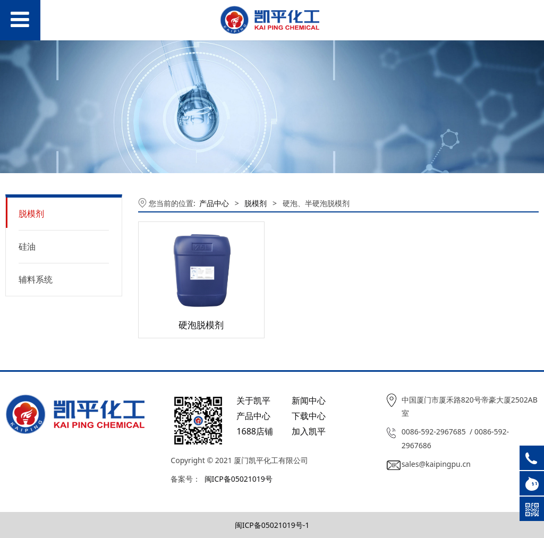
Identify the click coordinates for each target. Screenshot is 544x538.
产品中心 (214, 203)
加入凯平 (309, 431)
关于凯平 (253, 400)
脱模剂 (31, 213)
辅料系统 (36, 279)
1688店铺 (254, 431)
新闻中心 (309, 400)
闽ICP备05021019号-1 (272, 525)
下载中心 (309, 416)
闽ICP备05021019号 (239, 479)
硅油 (27, 246)
